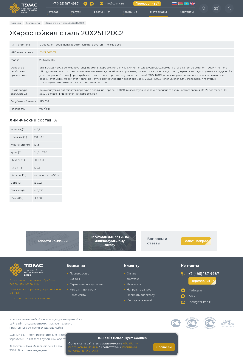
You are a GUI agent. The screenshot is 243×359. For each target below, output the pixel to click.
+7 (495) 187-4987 (65, 3)
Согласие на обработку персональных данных (35, 291)
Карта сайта (78, 295)
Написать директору (141, 295)
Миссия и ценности (83, 289)
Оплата (132, 273)
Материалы (158, 12)
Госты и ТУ (102, 12)
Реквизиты (134, 284)
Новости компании (52, 241)
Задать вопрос (196, 241)
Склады (75, 279)
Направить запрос (139, 289)
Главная (16, 22)
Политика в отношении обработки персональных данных (33, 282)
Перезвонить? (147, 3)
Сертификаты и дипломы (86, 284)
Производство (79, 273)
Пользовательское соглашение (31, 298)
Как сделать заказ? (139, 300)
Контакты (186, 12)
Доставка (133, 279)
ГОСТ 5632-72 (47, 52)
